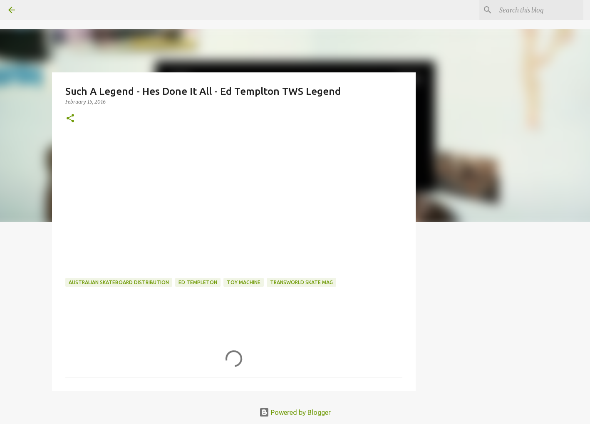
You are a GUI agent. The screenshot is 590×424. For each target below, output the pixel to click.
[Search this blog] (539, 10)
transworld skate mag (301, 282)
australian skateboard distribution (119, 282)
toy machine (243, 282)
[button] (70, 118)
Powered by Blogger (295, 412)
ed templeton (197, 282)
